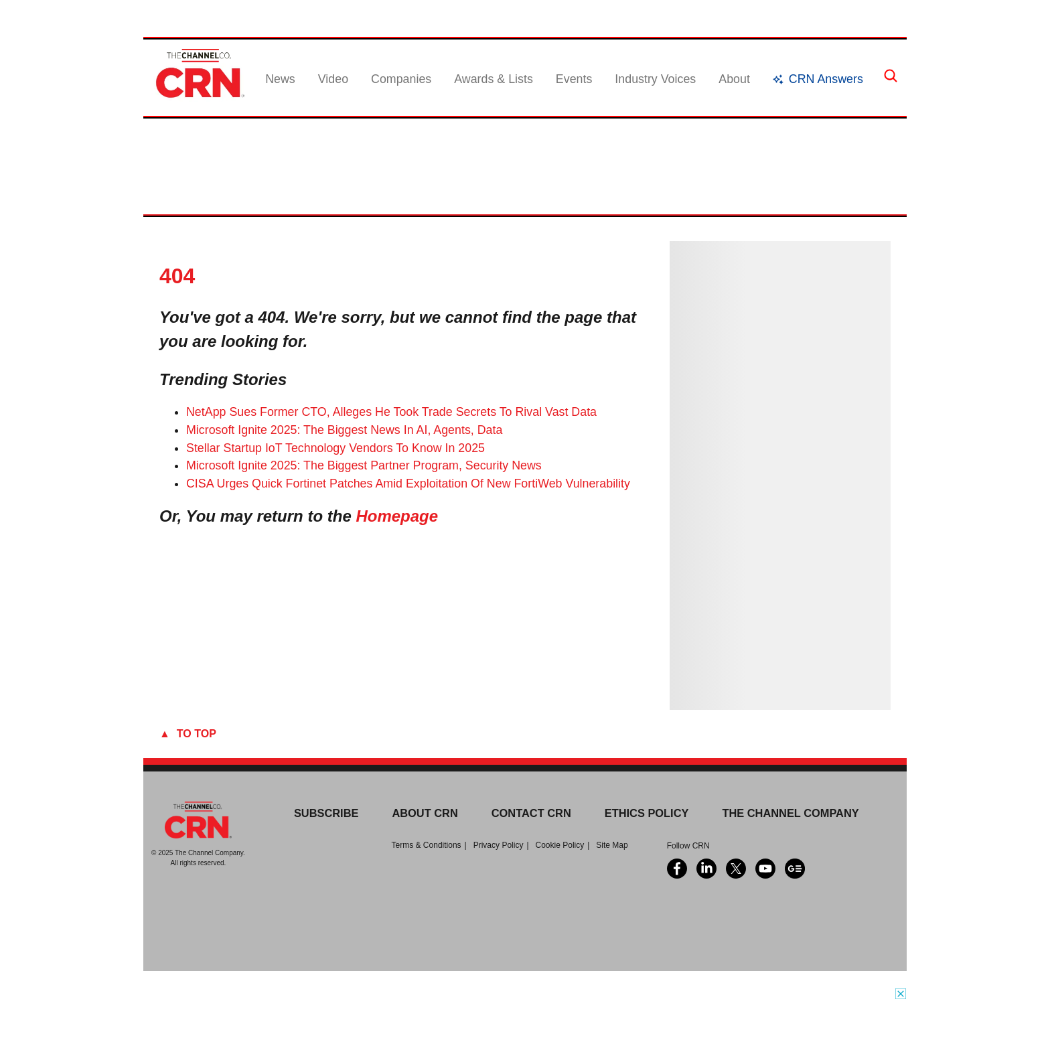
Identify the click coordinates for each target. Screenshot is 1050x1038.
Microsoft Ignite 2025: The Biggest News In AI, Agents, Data (344, 430)
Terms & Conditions (426, 845)
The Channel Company (790, 813)
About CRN (424, 813)
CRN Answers (826, 79)
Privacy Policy (498, 845)
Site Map (611, 845)
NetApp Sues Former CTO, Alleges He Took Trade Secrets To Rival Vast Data (391, 412)
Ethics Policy (647, 813)
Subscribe (326, 813)
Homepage (397, 516)
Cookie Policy (560, 845)
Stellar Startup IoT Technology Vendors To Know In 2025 (335, 448)
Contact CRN (531, 813)
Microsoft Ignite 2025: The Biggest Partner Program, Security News (364, 465)
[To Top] (525, 734)
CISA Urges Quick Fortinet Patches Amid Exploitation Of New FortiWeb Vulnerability (408, 483)
